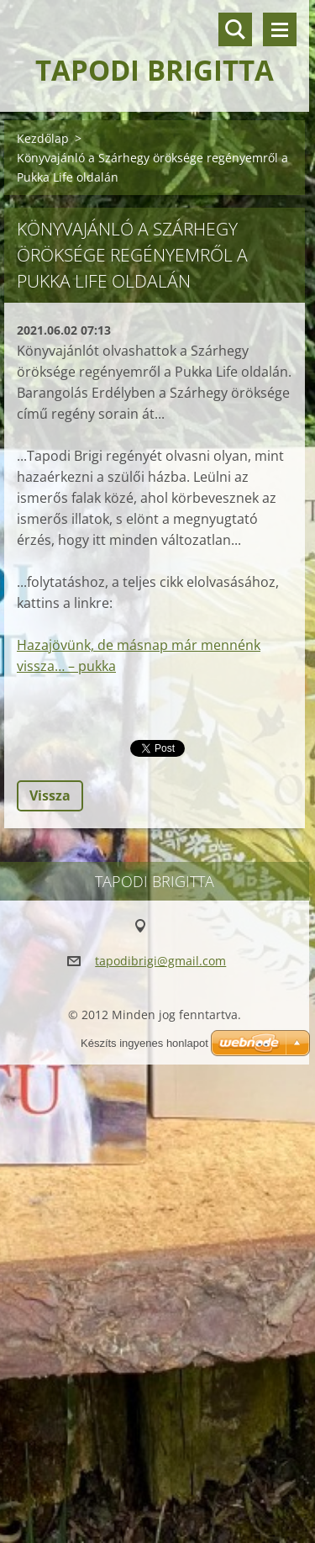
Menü (280, 29)
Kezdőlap (43, 138)
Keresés (235, 29)
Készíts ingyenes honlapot (144, 1043)
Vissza (50, 795)
